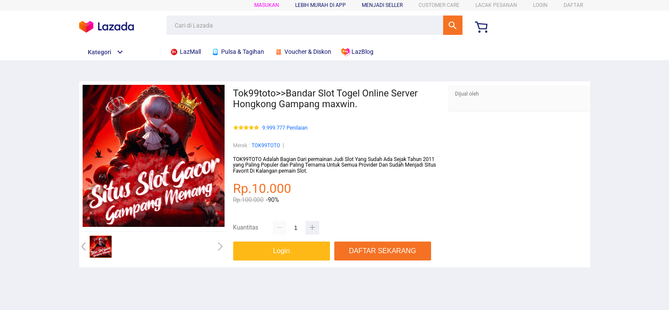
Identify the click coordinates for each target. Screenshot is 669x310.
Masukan (266, 5)
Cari (452, 25)
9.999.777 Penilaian (285, 128)
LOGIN (540, 5)
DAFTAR (573, 5)
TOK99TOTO (266, 146)
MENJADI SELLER (382, 5)
